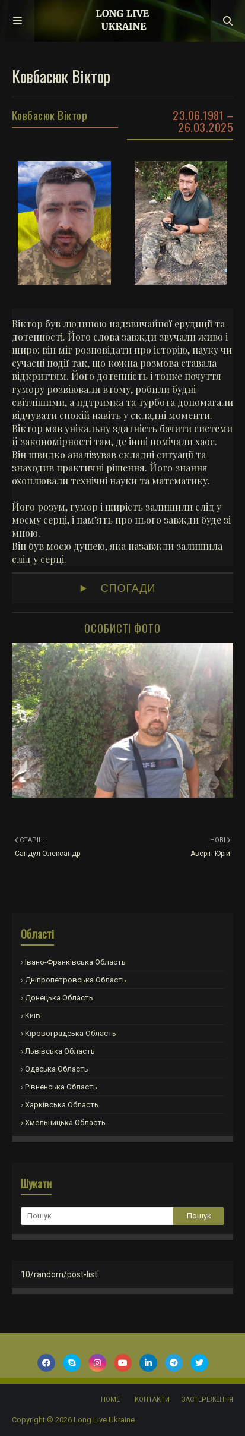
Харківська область (61, 1104)
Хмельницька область (65, 1122)
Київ (32, 1015)
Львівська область (60, 1051)
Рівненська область (61, 1086)
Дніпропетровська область (75, 979)
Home (110, 1399)
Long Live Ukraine (104, 1419)
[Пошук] (97, 1216)
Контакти (152, 1399)
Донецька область (59, 997)
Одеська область (56, 1069)
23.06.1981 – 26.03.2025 (203, 121)
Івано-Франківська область (75, 962)
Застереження (207, 1399)
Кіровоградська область (70, 1033)
